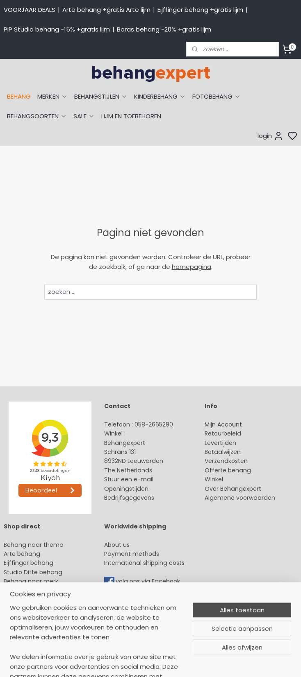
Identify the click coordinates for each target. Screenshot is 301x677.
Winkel (214, 479)
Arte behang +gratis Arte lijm (106, 9)
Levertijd (217, 443)
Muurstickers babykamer (39, 600)
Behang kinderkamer (34, 591)
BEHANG (19, 96)
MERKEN (52, 96)
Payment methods (131, 554)
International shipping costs (144, 563)
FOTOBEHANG (216, 96)
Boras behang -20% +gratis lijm (164, 29)
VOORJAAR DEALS (29, 9)
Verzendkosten (226, 461)
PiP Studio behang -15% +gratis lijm (57, 29)
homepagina (191, 266)
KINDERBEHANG (160, 96)
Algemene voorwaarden (240, 498)
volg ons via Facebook (149, 582)
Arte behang (22, 554)
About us (117, 545)
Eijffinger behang (28, 563)
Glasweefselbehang (33, 609)
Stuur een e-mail (129, 479)
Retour (214, 433)
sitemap (211, 662)
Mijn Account (223, 424)
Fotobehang (21, 618)
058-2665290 (154, 424)
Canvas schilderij (28, 627)
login (270, 136)
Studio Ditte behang (33, 572)
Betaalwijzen (223, 452)
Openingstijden (126, 489)
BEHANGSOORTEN (37, 116)
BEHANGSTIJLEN (101, 96)
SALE (84, 116)
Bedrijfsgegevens (129, 498)
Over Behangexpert (233, 489)
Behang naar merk (31, 581)
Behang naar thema (34, 545)
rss (228, 662)
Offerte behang (228, 470)
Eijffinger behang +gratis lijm (200, 9)
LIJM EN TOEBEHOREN (131, 116)
